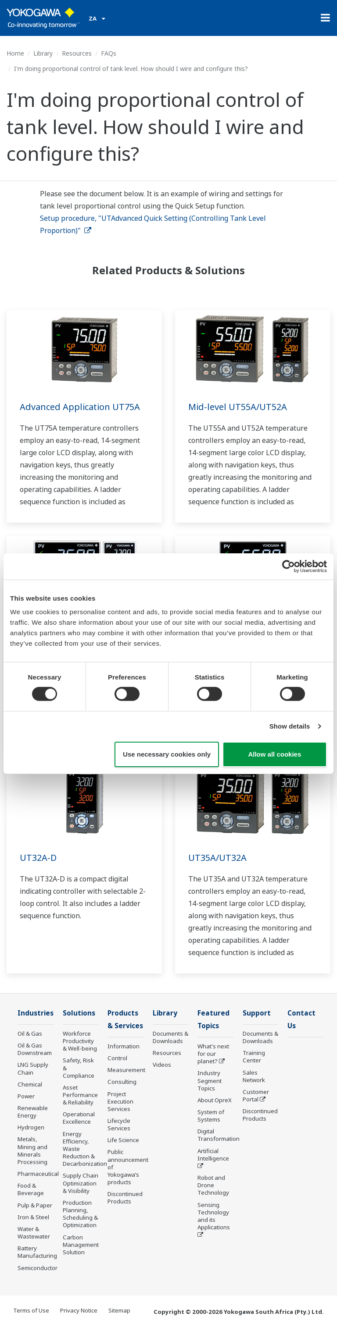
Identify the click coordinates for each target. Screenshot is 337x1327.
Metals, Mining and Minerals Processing (32, 1150)
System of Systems (210, 1115)
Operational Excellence (79, 1117)
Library (43, 53)
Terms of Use (31, 1310)
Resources (77, 53)
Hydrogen (31, 1127)
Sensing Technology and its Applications (213, 1216)
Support (257, 1013)
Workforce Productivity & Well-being (80, 1041)
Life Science (123, 1140)
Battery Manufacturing (37, 1252)
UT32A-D (38, 857)
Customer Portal (256, 1095)
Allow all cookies (274, 754)
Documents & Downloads (170, 1037)
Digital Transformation (218, 1135)
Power (26, 1096)
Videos (162, 1065)
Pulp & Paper (35, 1205)
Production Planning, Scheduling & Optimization (80, 1214)
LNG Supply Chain (33, 1068)
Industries (36, 1013)
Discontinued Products (125, 1197)
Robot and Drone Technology (213, 1185)
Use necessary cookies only (167, 754)
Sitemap (119, 1310)
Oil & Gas (30, 1033)
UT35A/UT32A (217, 857)
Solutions (79, 1013)
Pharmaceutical (38, 1174)
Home (15, 53)
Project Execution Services (120, 1101)
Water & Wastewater (34, 1232)
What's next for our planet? (213, 1053)
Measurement (126, 1070)
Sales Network (254, 1076)
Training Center (254, 1056)
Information (124, 1046)
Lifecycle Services (119, 1124)
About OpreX (214, 1100)
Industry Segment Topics (209, 1080)
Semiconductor (37, 1268)
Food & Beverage (31, 1189)
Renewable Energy (33, 1111)
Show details (289, 726)
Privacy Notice (78, 1310)
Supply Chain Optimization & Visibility (80, 1182)
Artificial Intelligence (213, 1154)
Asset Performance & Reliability (80, 1094)
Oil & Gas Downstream (35, 1049)
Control (117, 1058)
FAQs (108, 53)
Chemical (30, 1084)
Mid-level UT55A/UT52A (237, 407)
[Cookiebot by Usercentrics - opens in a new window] (288, 566)
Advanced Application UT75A (80, 407)
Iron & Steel (33, 1217)
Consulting (122, 1082)
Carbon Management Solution (81, 1244)
